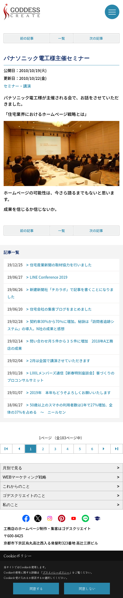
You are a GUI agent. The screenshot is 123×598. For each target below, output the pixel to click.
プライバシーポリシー (56, 572)
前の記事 (26, 38)
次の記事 (96, 38)
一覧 (61, 38)
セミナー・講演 (17, 86)
